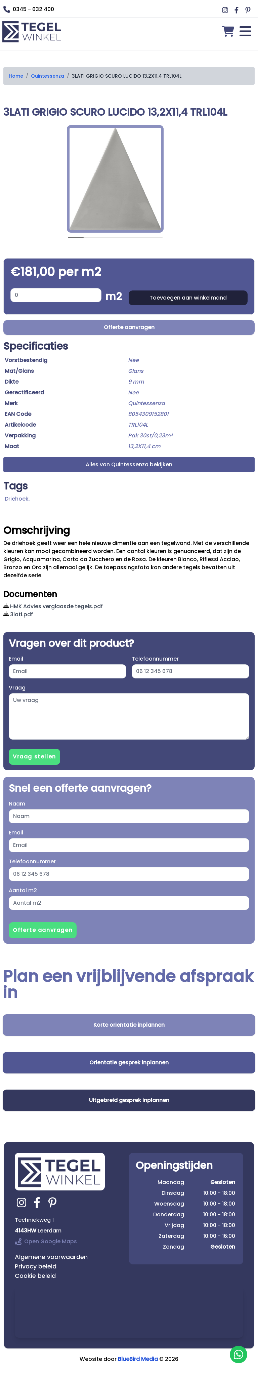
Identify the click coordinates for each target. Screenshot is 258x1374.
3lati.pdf (18, 614)
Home (16, 76)
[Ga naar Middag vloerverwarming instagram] (226, 10)
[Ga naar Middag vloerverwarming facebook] (237, 10)
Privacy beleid (35, 1266)
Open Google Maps (46, 1241)
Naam (17, 804)
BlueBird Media (138, 1359)
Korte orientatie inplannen (129, 1025)
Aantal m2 (23, 890)
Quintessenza (47, 76)
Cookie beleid (35, 1275)
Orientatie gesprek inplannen (129, 1062)
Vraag (17, 688)
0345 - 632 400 (28, 9)
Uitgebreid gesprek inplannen (129, 1100)
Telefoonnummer (155, 659)
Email (16, 659)
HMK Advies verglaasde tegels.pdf (53, 606)
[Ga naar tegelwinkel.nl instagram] (22, 1202)
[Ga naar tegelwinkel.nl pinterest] (53, 1202)
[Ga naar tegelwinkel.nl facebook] (38, 1202)
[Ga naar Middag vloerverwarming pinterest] (249, 10)
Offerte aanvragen (129, 327)
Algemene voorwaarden (51, 1257)
